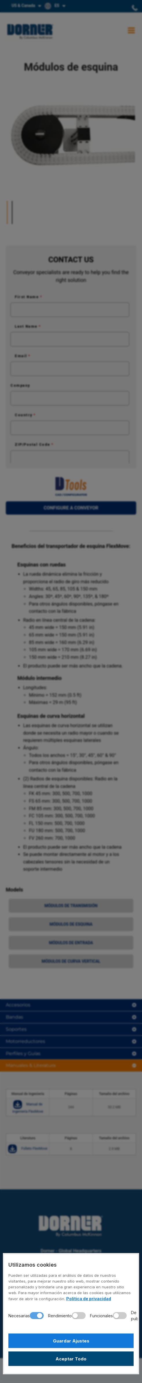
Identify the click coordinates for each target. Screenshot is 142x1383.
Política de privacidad (88, 1298)
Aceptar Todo (71, 1359)
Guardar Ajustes (71, 1341)
